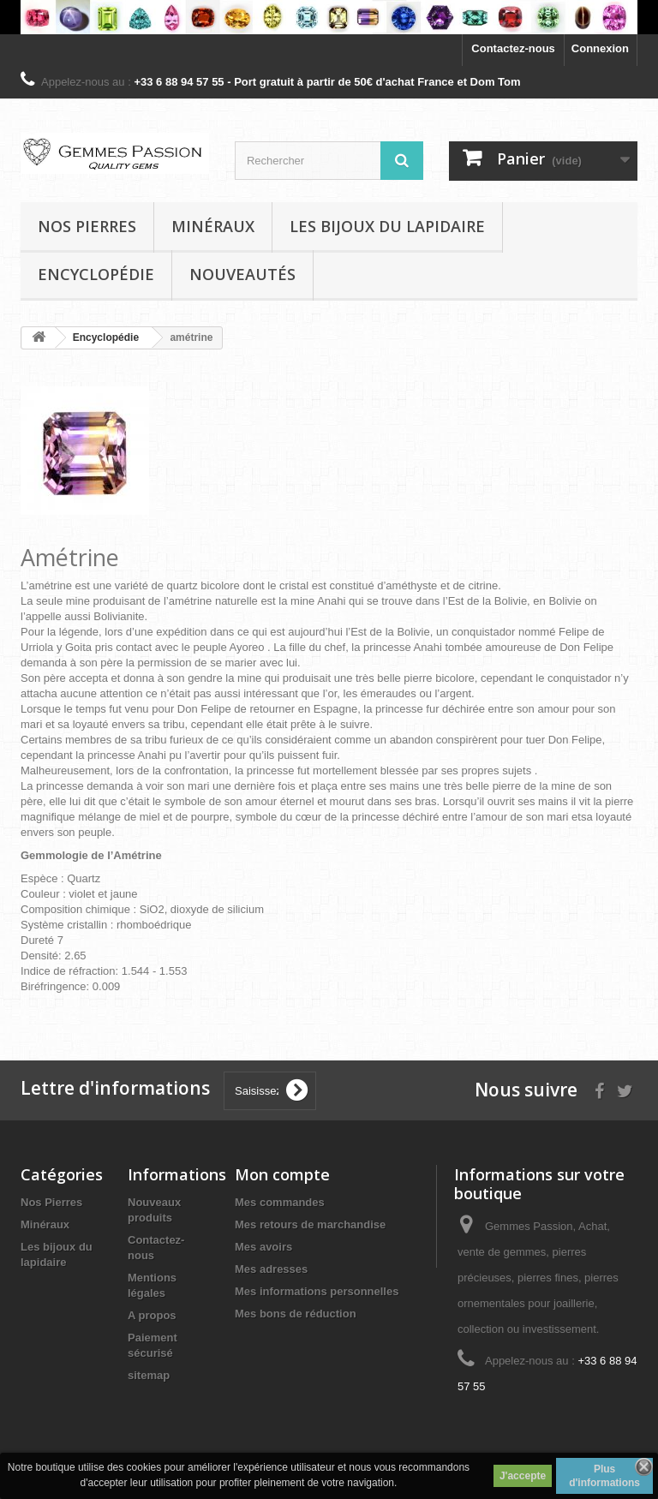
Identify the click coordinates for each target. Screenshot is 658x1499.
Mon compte (282, 1174)
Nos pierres (87, 226)
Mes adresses (271, 1269)
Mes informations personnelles (316, 1291)
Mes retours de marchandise (310, 1224)
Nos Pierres (51, 1202)
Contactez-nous (513, 48)
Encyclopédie (96, 274)
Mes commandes (280, 1202)
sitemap (149, 1375)
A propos (152, 1315)
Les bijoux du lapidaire (387, 226)
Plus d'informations (604, 1476)
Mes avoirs (263, 1246)
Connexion (600, 48)
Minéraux (212, 226)
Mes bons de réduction (295, 1313)
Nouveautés (242, 274)
